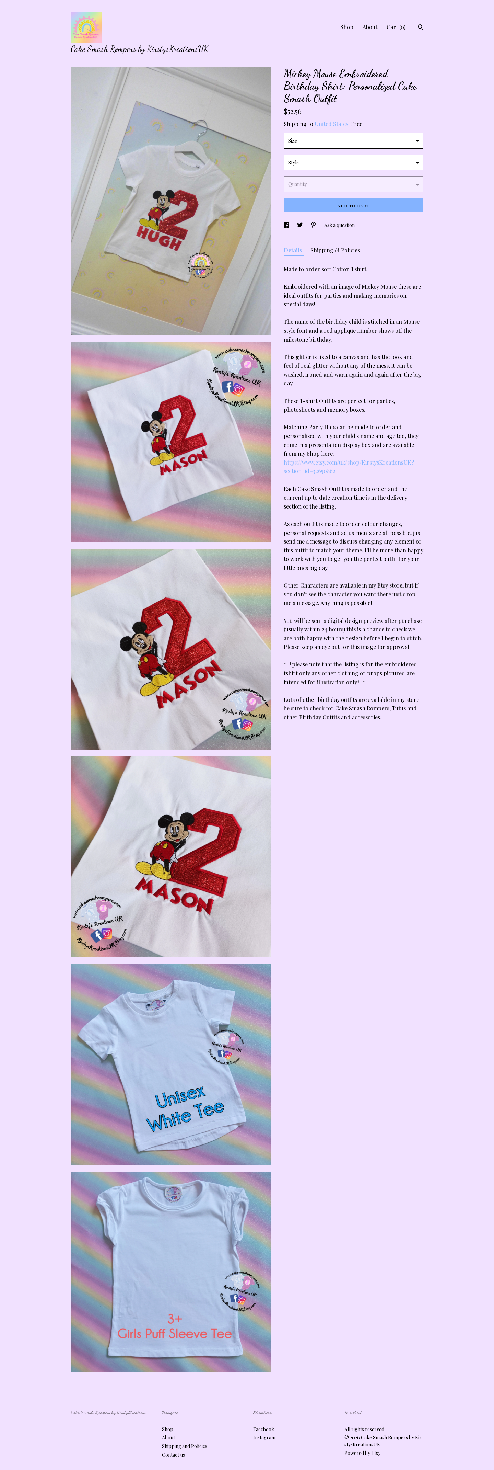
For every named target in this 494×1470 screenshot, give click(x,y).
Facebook (263, 1429)
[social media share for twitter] (300, 225)
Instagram (264, 1437)
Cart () (396, 27)
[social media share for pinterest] (314, 225)
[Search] (420, 28)
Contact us (173, 1454)
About (370, 27)
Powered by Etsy (362, 1453)
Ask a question (339, 225)
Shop (346, 27)
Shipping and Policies (184, 1446)
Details (294, 250)
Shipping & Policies (335, 250)
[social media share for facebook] (287, 225)
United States (331, 123)
